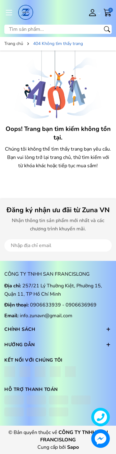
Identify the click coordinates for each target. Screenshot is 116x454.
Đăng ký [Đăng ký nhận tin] (93, 245)
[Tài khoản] (94, 12)
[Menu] (9, 12)
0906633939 (46, 305)
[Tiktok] (70, 371)
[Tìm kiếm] (107, 29)
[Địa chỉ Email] (58, 245)
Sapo (73, 447)
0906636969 (81, 305)
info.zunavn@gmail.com (46, 315)
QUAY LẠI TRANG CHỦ (58, 180)
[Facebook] (9, 371)
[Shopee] (40, 371)
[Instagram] (24, 371)
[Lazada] (55, 371)
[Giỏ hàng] (108, 12)
